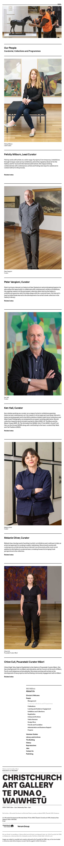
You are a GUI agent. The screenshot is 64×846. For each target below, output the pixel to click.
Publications (31, 706)
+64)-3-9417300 (11, 819)
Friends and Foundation (35, 725)
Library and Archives (34, 717)
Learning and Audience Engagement (39, 709)
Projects (30, 730)
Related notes (8, 175)
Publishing (29, 754)
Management (32, 701)
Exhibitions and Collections (36, 711)
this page (31, 841)
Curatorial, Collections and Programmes (40, 703)
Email (3, 821)
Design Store (32, 722)
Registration (31, 714)
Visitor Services (33, 719)
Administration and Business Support (39, 727)
